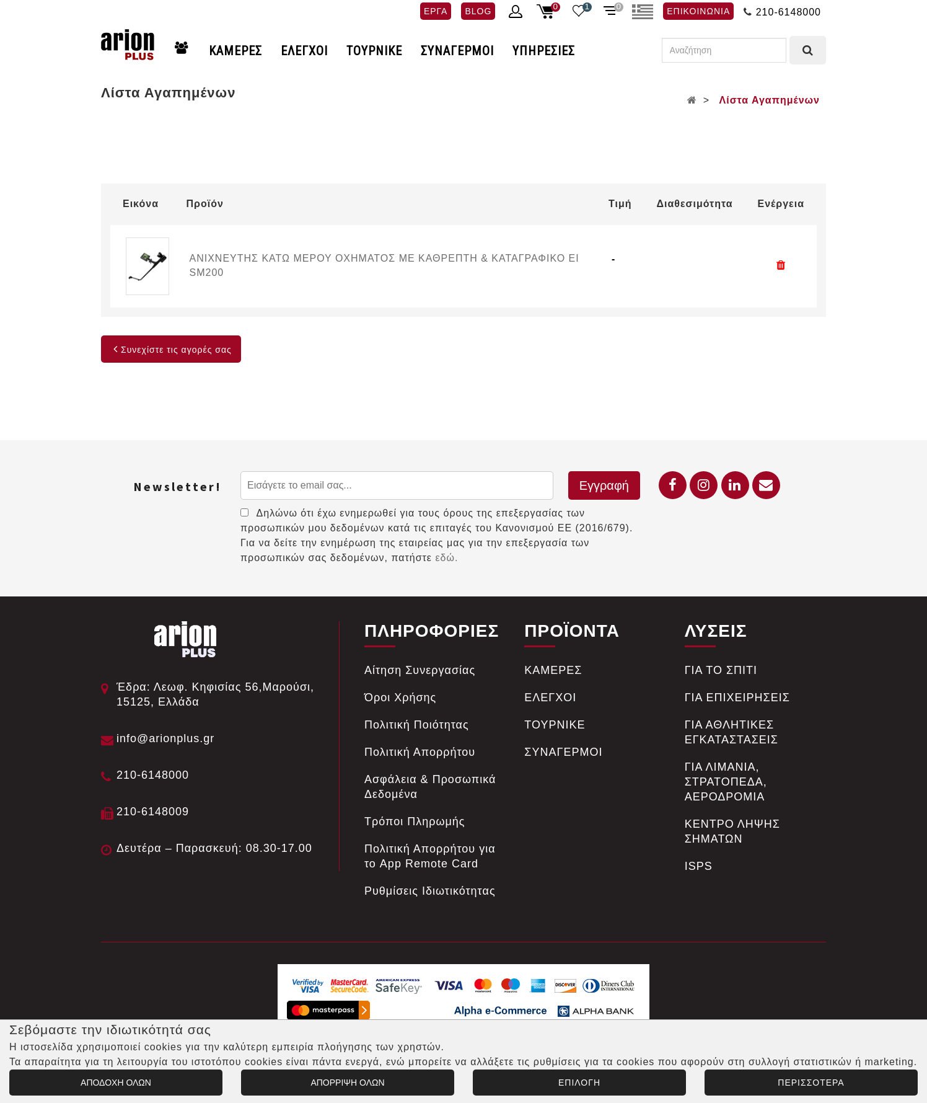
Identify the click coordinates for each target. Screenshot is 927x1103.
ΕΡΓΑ (435, 11)
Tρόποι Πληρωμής (414, 821)
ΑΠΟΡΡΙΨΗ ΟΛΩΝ (347, 1082)
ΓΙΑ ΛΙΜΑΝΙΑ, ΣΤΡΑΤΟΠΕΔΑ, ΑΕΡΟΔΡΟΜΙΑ (726, 782)
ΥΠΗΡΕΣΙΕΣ (543, 50)
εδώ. (446, 557)
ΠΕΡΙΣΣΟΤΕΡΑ (811, 1082)
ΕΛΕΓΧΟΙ (304, 50)
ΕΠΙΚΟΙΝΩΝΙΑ (698, 11)
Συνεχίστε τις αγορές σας (171, 350)
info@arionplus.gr (165, 738)
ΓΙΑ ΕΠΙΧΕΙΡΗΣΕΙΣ (737, 697)
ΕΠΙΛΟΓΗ (579, 1082)
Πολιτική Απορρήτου (419, 752)
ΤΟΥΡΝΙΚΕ (374, 50)
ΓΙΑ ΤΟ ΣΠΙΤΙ (721, 670)
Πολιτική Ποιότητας (416, 725)
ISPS (699, 866)
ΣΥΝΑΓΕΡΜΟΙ (457, 50)
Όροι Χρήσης (400, 697)
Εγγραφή (604, 485)
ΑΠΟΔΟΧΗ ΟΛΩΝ (116, 1082)
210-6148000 (788, 12)
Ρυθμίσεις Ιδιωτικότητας (430, 891)
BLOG (478, 11)
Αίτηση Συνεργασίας (419, 670)
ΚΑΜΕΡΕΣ (235, 50)
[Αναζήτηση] (724, 50)
